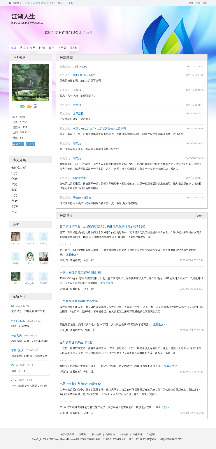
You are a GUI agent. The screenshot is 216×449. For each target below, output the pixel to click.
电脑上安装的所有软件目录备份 (80, 383)
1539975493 (31, 243)
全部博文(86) (18, 167)
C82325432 (17, 243)
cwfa (14, 380)
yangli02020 (18, 320)
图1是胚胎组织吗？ (84, 75)
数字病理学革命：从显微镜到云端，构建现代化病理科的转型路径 (102, 226)
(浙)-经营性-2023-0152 (171, 439)
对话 (31, 144)
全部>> (199, 215)
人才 (52, 3)
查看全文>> (72, 254)
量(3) (14, 189)
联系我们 (83, 434)
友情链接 (123, 434)
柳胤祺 (16, 263)
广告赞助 (151, 434)
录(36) (15, 206)
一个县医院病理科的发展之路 (79, 301)
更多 (72, 3)
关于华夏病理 (67, 434)
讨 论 (42, 47)
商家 (35, 3)
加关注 (19, 144)
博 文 (23, 47)
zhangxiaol (30, 283)
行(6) (14, 173)
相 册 (32, 47)
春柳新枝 (43, 263)
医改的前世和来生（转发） (77, 342)
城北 (16, 283)
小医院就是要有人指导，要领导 (29, 385)
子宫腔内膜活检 (82, 197)
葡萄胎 (77, 90)
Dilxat (14, 365)
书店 (60, 3)
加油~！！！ (18, 370)
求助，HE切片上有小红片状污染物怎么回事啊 (99, 128)
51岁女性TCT (81, 178)
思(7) (14, 184)
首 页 (13, 47)
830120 (43, 283)
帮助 (205, 3)
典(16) (15, 200)
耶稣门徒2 (17, 350)
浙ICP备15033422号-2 (114, 439)
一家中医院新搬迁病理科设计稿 (80, 272)
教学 (43, 3)
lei (12, 305)
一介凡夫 (16, 335)
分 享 (52, 47)
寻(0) (14, 211)
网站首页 (17, 3)
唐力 (30, 263)
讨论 (27, 3)
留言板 (73, 47)
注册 (198, 3)
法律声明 (137, 434)
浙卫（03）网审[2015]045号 (143, 439)
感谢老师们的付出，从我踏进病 (29, 355)
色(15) (15, 178)
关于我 (62, 47)
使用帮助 (110, 434)
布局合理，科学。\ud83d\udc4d (29, 341)
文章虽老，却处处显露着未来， (29, 311)
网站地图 (96, 434)
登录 (191, 3)
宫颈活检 (78, 113)
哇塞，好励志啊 (20, 326)
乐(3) (14, 195)
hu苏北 (43, 243)
